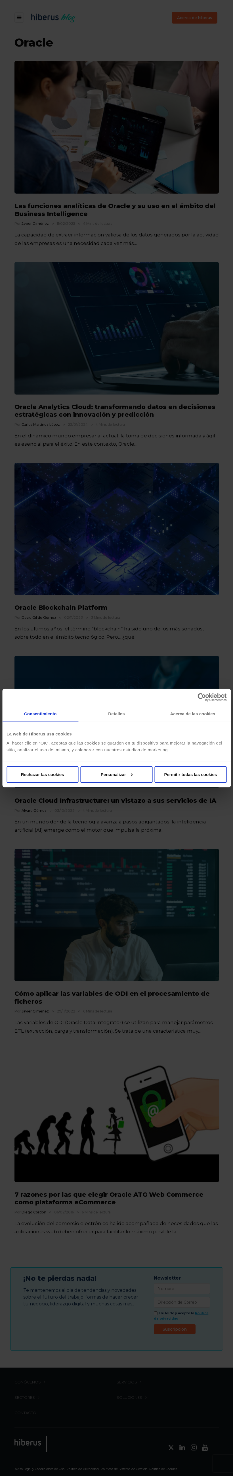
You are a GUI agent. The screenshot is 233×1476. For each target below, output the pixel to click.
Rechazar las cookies (42, 774)
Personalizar (117, 774)
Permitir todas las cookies (190, 774)
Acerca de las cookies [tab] (192, 713)
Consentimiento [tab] (40, 713)
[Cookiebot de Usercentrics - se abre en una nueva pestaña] (201, 697)
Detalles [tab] (116, 713)
